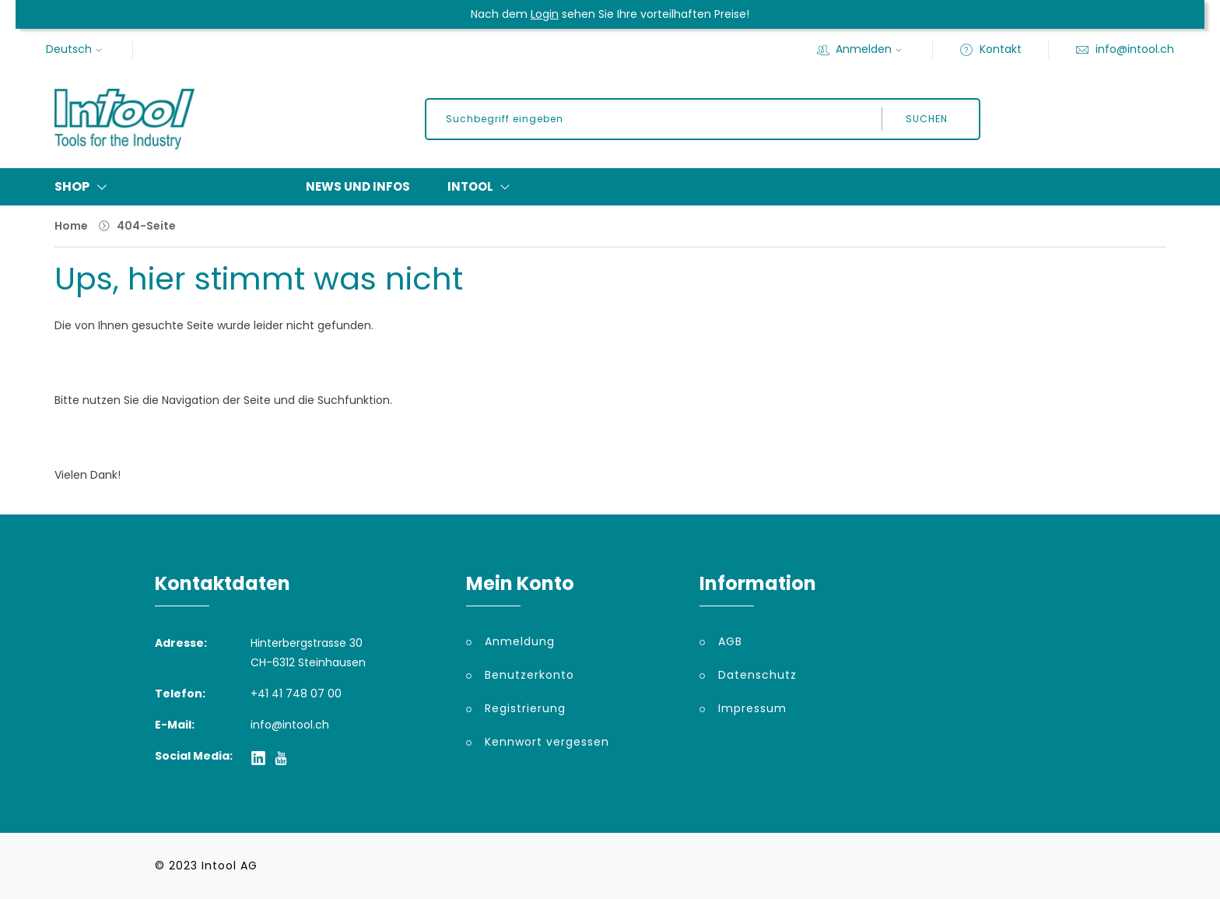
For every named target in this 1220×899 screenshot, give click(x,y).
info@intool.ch (1124, 49)
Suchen (927, 118)
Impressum (752, 708)
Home (71, 226)
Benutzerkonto (529, 675)
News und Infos (358, 186)
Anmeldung (520, 641)
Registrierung (525, 708)
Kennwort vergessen (547, 742)
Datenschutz (757, 675)
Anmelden (861, 49)
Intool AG (230, 865)
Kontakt (990, 49)
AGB (730, 641)
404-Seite (146, 226)
